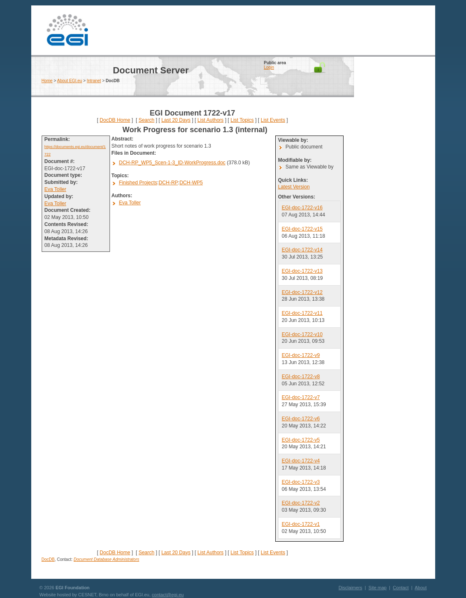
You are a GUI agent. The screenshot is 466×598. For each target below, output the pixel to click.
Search (147, 120)
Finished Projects (138, 183)
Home (47, 80)
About (421, 587)
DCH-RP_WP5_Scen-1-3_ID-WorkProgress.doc (172, 163)
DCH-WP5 (191, 183)
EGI (67, 30)
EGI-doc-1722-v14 (302, 250)
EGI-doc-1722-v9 (301, 355)
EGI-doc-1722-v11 (302, 313)
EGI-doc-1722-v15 (302, 229)
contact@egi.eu (168, 594)
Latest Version (294, 187)
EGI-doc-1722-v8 (301, 376)
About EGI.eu (69, 80)
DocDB (48, 559)
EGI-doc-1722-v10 (302, 334)
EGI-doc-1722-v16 (302, 208)
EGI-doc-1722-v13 (302, 271)
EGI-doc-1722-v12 (302, 292)
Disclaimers (350, 587)
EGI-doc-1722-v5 (301, 440)
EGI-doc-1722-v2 (301, 503)
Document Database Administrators (106, 559)
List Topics (242, 120)
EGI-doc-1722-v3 (301, 482)
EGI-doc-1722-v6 (301, 419)
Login (269, 67)
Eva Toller (55, 189)
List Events (273, 120)
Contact (401, 587)
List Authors (210, 120)
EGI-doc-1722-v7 (301, 397)
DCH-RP (168, 183)
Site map (377, 587)
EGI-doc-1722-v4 (301, 461)
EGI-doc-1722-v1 (301, 524)
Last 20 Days (175, 120)
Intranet (94, 80)
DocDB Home (115, 120)
